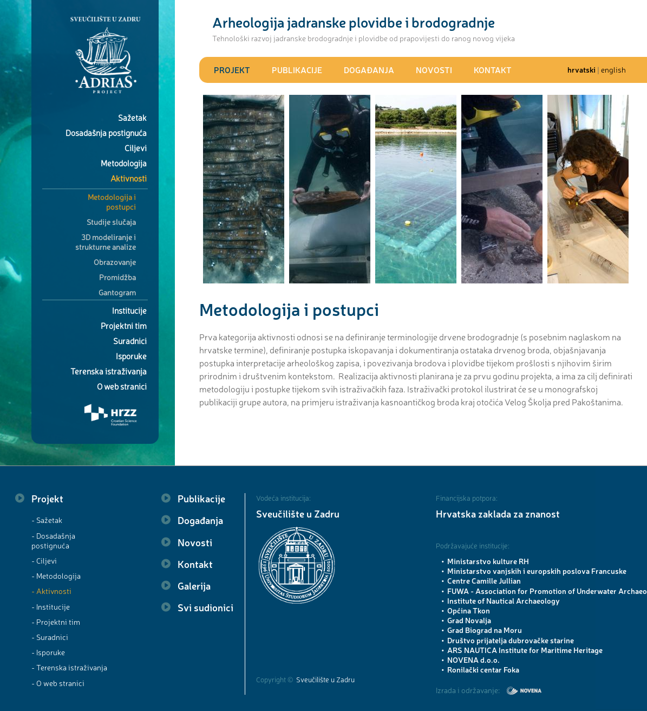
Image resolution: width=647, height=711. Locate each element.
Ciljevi (136, 147)
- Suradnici (49, 637)
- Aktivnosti (51, 591)
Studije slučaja (111, 222)
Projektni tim (124, 325)
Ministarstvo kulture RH (488, 561)
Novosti (434, 69)
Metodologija (124, 163)
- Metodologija (56, 575)
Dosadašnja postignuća (106, 132)
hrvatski (581, 69)
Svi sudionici (205, 606)
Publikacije (297, 69)
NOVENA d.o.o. (473, 659)
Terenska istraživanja (108, 371)
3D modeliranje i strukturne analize (105, 241)
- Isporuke (48, 652)
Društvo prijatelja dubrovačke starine (510, 640)
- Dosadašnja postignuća (53, 540)
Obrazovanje (115, 262)
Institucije (129, 310)
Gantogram (117, 292)
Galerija (194, 585)
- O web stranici (57, 683)
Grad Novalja (469, 620)
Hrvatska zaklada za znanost (498, 513)
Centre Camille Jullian (484, 580)
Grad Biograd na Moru (484, 630)
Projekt (232, 69)
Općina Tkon (468, 610)
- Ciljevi (44, 560)
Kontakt (493, 69)
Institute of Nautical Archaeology (503, 600)
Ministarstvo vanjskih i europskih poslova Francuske (536, 571)
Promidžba (117, 277)
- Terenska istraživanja (69, 667)
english (613, 69)
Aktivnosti (128, 178)
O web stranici (122, 386)
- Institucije (50, 606)
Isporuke (131, 355)
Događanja (369, 69)
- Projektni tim (55, 621)
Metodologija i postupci (112, 201)
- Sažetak (46, 520)
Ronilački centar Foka (483, 669)
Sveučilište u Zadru (297, 513)
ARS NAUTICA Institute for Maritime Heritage (525, 650)
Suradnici (130, 340)
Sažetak (132, 117)
